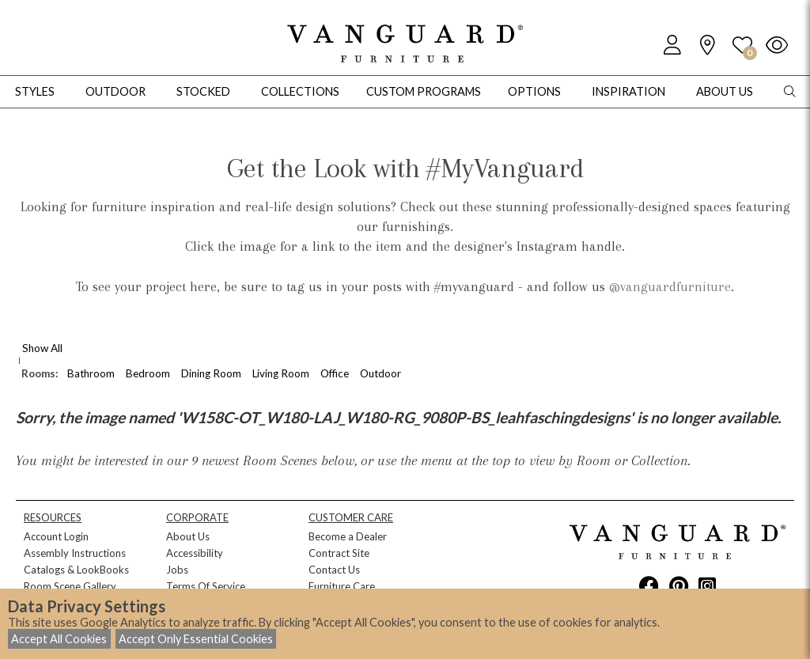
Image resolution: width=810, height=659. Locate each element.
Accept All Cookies (59, 639)
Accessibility (194, 553)
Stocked (203, 91)
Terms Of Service (205, 586)
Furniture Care (341, 586)
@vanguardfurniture (670, 286)
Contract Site (338, 553)
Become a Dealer (347, 536)
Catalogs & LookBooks (76, 569)
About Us (188, 536)
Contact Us (334, 569)
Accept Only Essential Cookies (196, 639)
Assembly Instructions (75, 553)
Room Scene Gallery (70, 586)
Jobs (177, 569)
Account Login (56, 536)
